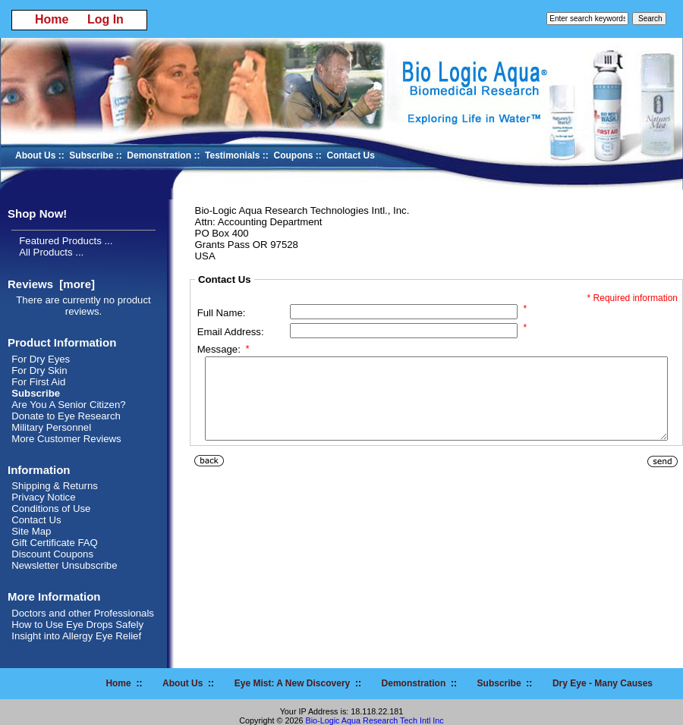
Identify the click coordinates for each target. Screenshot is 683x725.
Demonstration (159, 155)
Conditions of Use (50, 508)
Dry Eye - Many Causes (602, 683)
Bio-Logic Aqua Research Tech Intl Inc (374, 720)
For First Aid (38, 382)
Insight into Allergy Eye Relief (76, 636)
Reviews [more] (51, 284)
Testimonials (232, 155)
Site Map (31, 531)
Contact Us (351, 155)
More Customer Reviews (66, 438)
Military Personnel (51, 427)
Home (51, 19)
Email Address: (230, 331)
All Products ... (51, 252)
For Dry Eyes (40, 359)
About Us (35, 155)
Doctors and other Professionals (82, 613)
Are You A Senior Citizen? (68, 404)
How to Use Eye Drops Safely (77, 624)
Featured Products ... (65, 240)
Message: (223, 348)
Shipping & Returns (54, 485)
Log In (105, 19)
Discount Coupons (52, 554)
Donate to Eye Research (66, 416)
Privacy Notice (43, 497)
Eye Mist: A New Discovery (292, 683)
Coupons (293, 155)
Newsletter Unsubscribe (64, 565)
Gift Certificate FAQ (54, 542)
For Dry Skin (39, 370)
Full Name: (221, 313)
